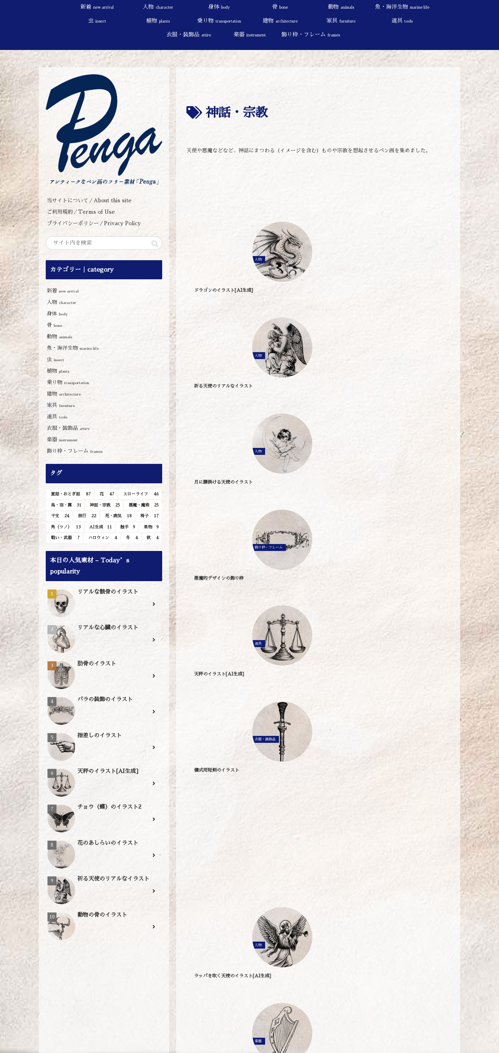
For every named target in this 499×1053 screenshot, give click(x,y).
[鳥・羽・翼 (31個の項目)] (65, 505)
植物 (58, 370)
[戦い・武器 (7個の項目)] (64, 538)
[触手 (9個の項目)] (127, 527)
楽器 (62, 439)
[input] (104, 243)
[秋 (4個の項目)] (151, 538)
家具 (61, 405)
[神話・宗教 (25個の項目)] (104, 505)
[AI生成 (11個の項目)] (100, 527)
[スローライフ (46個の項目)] (140, 494)
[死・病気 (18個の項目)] (117, 516)
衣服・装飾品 (68, 428)
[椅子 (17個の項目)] (148, 516)
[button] (155, 244)
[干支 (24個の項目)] (59, 516)
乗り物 (68, 382)
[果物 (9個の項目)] (150, 527)
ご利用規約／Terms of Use (81, 211)
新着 (63, 290)
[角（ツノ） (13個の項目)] (65, 527)
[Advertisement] (318, 186)
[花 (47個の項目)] (106, 494)
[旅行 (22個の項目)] (86, 516)
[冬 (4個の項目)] (131, 538)
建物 (64, 393)
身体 (57, 313)
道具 (57, 416)
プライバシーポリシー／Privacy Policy (96, 223)
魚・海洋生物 (73, 347)
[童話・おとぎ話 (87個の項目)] (70, 494)
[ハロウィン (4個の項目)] (102, 538)
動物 (59, 336)
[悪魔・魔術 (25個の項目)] (142, 505)
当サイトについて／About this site (89, 200)
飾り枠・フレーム (75, 450)
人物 (61, 302)
